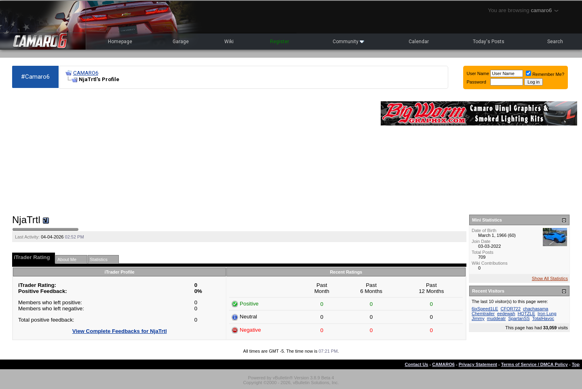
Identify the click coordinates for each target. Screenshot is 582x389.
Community (348, 41)
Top (576, 364)
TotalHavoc (543, 318)
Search (555, 41)
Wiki (229, 41)
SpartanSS (518, 318)
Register (279, 41)
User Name (478, 73)
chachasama (535, 308)
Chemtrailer (483, 313)
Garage (181, 41)
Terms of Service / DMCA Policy (534, 364)
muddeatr (496, 318)
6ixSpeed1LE (485, 308)
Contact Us (416, 364)
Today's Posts (488, 41)
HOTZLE (526, 313)
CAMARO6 (85, 73)
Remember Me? (545, 74)
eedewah (506, 313)
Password (476, 81)
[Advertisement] (192, 151)
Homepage (120, 41)
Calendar (419, 41)
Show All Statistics (550, 278)
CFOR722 (511, 308)
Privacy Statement (478, 364)
